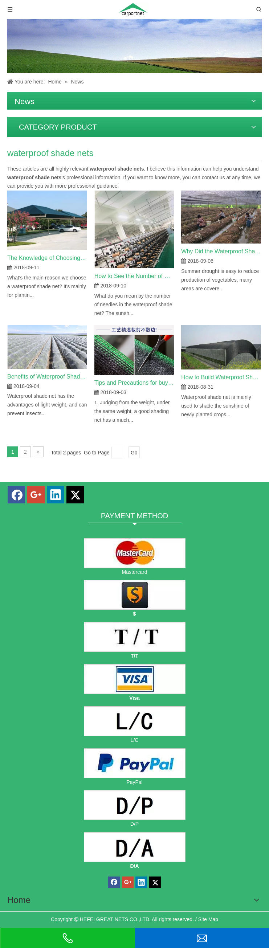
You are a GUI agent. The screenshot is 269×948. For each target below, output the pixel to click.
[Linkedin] (55, 494)
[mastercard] (135, 553)
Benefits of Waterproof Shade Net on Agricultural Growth (47, 376)
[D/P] (135, 805)
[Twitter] (75, 494)
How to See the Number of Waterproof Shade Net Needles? (134, 276)
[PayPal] (135, 763)
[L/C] (135, 721)
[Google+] (36, 494)
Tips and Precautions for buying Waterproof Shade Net (134, 383)
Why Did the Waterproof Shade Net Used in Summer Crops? (221, 251)
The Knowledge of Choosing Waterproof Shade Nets (47, 258)
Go (134, 452)
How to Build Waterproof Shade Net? (221, 377)
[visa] (135, 679)
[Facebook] (16, 494)
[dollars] (135, 595)
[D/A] (135, 847)
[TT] (135, 637)
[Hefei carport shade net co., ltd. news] (134, 46)
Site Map (208, 919)
